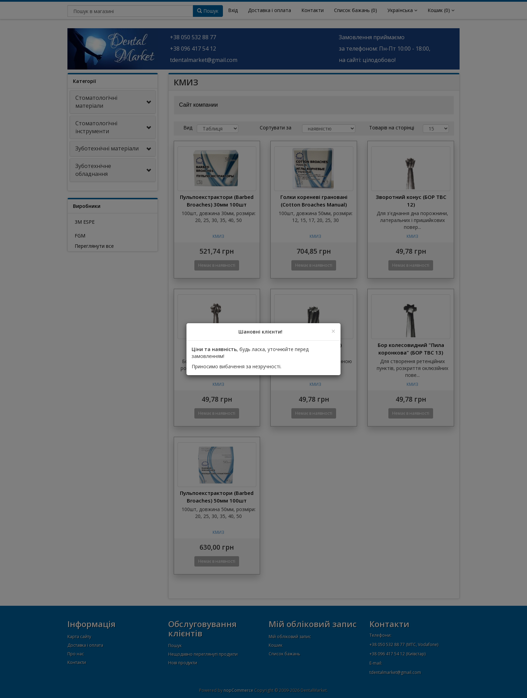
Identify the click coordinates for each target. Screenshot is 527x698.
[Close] (333, 331)
